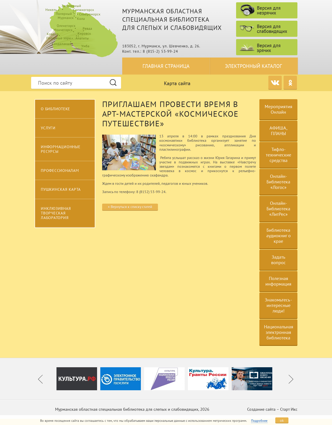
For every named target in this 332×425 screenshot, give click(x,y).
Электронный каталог (253, 66)
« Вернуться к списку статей (130, 206)
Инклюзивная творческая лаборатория (56, 213)
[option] (78, 378)
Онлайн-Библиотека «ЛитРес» (278, 208)
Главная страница (166, 66)
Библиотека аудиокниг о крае (278, 235)
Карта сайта (177, 83)
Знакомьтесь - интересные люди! (278, 305)
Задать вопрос (278, 260)
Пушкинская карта (61, 189)
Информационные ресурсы (60, 149)
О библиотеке (55, 108)
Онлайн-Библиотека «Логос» (278, 181)
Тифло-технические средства (278, 154)
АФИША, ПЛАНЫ (279, 130)
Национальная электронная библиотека (278, 332)
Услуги (48, 127)
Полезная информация (278, 281)
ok (282, 420)
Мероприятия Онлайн (278, 109)
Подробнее (259, 421)
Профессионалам (60, 170)
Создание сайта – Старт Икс (272, 409)
